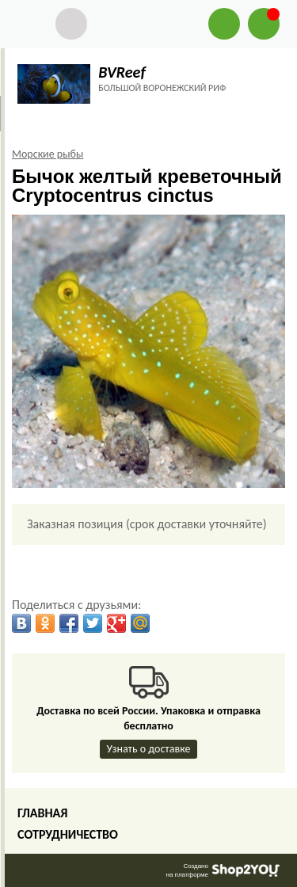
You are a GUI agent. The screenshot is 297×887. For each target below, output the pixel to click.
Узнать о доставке (149, 749)
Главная (42, 812)
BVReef (122, 72)
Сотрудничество (67, 834)
